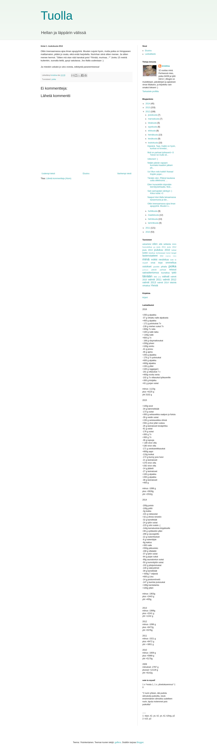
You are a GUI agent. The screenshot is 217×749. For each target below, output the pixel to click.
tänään (147, 276)
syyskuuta (153, 127)
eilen (154, 244)
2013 (148, 107)
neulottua (164, 259)
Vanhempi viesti (124, 173)
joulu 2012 (171, 247)
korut (168, 253)
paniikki (156, 267)
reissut (172, 269)
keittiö (145, 253)
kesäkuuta (153, 138)
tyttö (174, 272)
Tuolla (57, 15)
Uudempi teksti (48, 173)
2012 (148, 111)
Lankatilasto (150, 54)
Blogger (140, 742)
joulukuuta (153, 115)
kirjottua (152, 253)
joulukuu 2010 (162, 250)
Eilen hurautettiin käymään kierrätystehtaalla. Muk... (159, 185)
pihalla (164, 266)
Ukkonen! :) (152, 159)
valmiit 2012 (169, 279)
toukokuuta (153, 143)
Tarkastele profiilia (150, 91)
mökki (154, 259)
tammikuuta (153, 223)
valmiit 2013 (149, 282)
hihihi (174, 244)
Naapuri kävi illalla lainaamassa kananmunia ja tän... (161, 198)
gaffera (118, 742)
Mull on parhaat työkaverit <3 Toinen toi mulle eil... (160, 153)
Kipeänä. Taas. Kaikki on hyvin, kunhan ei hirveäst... (161, 147)
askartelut (146, 244)
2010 (148, 232)
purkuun (145, 270)
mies (174, 256)
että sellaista (165, 244)
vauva (173, 282)
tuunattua (165, 273)
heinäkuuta (153, 135)
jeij (154, 247)
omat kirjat (157, 263)
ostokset (147, 266)
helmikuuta (153, 219)
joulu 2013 (147, 250)
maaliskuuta (153, 215)
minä (146, 259)
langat (173, 253)
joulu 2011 (161, 247)
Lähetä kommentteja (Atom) (58, 178)
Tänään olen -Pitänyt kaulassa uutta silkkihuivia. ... (161, 179)
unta (159, 277)
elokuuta (152, 131)
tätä (155, 277)
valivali (165, 276)
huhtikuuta (153, 211)
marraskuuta (154, 119)
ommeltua (171, 262)
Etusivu (86, 173)
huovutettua (147, 247)
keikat (174, 250)
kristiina (166, 66)
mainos (168, 256)
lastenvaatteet (150, 255)
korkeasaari (160, 253)
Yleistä (154, 285)
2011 (148, 228)
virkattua (146, 285)
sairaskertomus (150, 272)
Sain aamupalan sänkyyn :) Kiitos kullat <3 (159, 192)
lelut (161, 256)
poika (54, 79)
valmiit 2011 (155, 279)
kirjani (145, 297)
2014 (148, 103)
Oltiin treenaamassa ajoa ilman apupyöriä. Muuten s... (161, 204)
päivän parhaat (158, 270)
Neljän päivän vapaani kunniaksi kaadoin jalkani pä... (160, 165)
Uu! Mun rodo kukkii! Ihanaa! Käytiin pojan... (160, 172)
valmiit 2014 (163, 282)
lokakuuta (152, 123)
